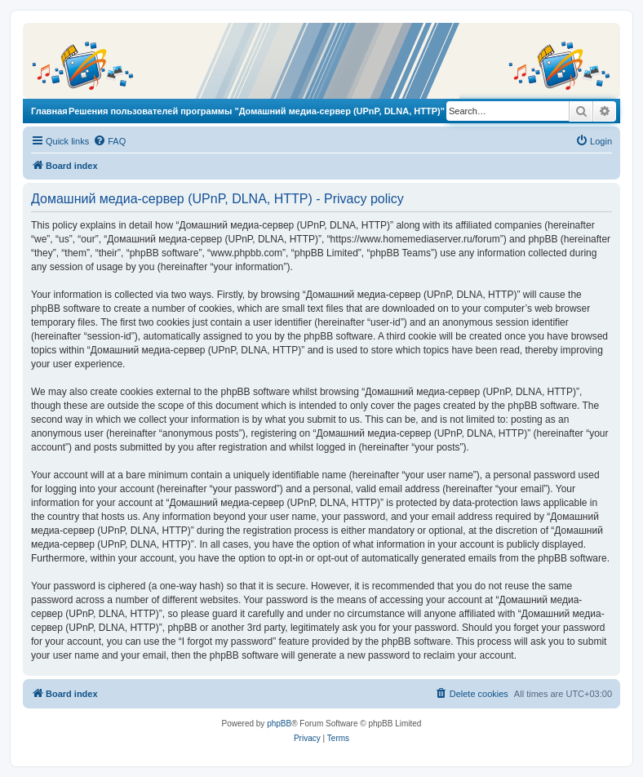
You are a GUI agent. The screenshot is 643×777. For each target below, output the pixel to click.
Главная (49, 111)
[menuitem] (109, 141)
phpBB (279, 723)
